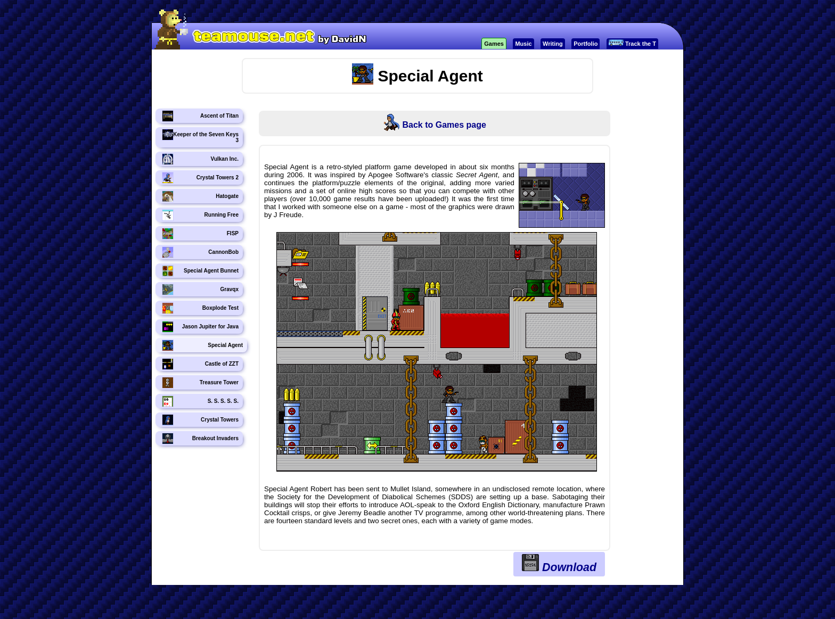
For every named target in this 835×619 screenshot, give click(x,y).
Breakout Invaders (200, 438)
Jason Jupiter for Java (200, 327)
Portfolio (585, 43)
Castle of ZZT (200, 364)
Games (494, 43)
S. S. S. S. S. (200, 401)
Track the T (632, 43)
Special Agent (202, 345)
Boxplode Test (200, 308)
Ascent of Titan (200, 116)
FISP (200, 234)
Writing (553, 43)
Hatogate (200, 196)
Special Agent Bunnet (200, 271)
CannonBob (200, 252)
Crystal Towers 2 (200, 178)
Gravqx (200, 289)
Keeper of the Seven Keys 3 (200, 136)
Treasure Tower (200, 383)
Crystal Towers (200, 420)
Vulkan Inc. (200, 159)
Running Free (200, 215)
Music (523, 43)
